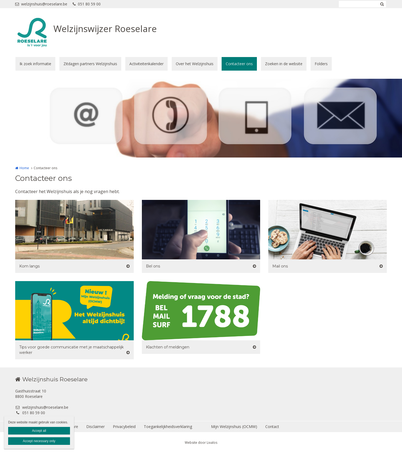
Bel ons (153, 266)
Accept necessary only (39, 441)
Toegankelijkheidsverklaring (168, 426)
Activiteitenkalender (146, 63)
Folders (321, 63)
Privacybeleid (124, 426)
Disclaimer (95, 426)
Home (24, 168)
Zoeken (382, 4)
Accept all (39, 431)
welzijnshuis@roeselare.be (41, 4)
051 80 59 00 (87, 4)
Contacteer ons (239, 63)
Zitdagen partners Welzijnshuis (90, 63)
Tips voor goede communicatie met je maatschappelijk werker (71, 350)
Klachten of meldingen (167, 347)
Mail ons (280, 266)
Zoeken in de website (283, 63)
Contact (272, 426)
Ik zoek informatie (35, 63)
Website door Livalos (201, 442)
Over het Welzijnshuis (194, 63)
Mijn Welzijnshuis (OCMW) (234, 426)
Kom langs (29, 266)
